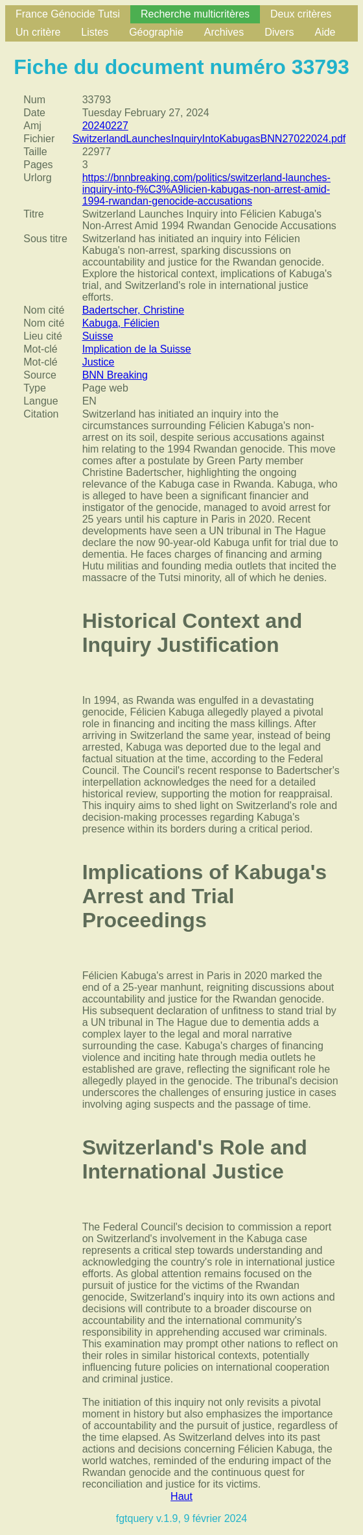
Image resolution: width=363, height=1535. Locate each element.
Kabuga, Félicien (120, 323)
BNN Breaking (115, 375)
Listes (94, 32)
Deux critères (300, 13)
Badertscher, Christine (133, 310)
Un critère (38, 32)
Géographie (156, 32)
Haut (181, 1496)
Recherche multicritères (195, 13)
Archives (224, 32)
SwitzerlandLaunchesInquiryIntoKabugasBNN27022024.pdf (209, 138)
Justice (98, 362)
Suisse (97, 336)
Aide (324, 32)
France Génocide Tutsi (68, 13)
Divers (279, 32)
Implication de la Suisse (136, 349)
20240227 (105, 125)
